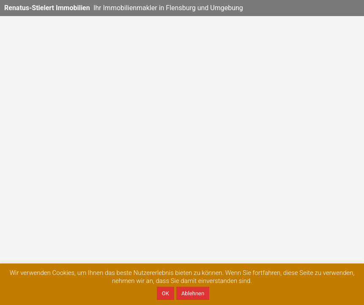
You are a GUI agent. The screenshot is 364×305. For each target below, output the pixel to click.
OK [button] (165, 293)
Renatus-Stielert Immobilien (47, 8)
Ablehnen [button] (192, 293)
